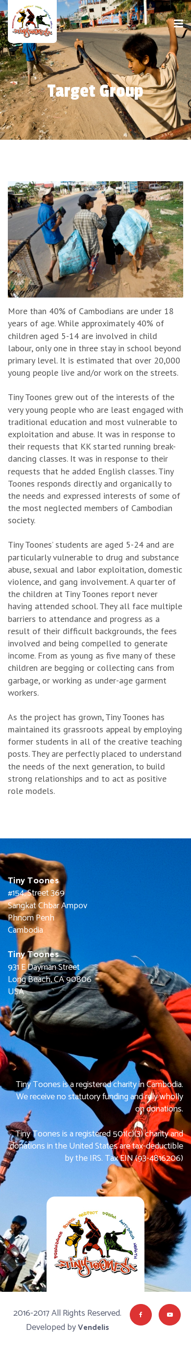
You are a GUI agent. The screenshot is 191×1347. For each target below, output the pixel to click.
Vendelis (93, 1327)
